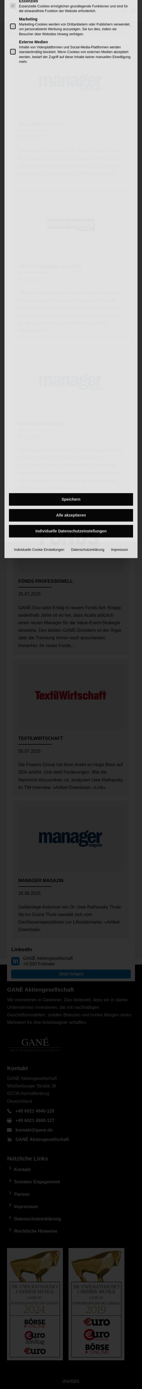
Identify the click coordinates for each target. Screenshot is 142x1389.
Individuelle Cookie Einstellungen (39, 385)
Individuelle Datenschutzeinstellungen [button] (71, 366)
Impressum (119, 385)
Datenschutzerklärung (87, 385)
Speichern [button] (71, 334)
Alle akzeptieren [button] (71, 350)
